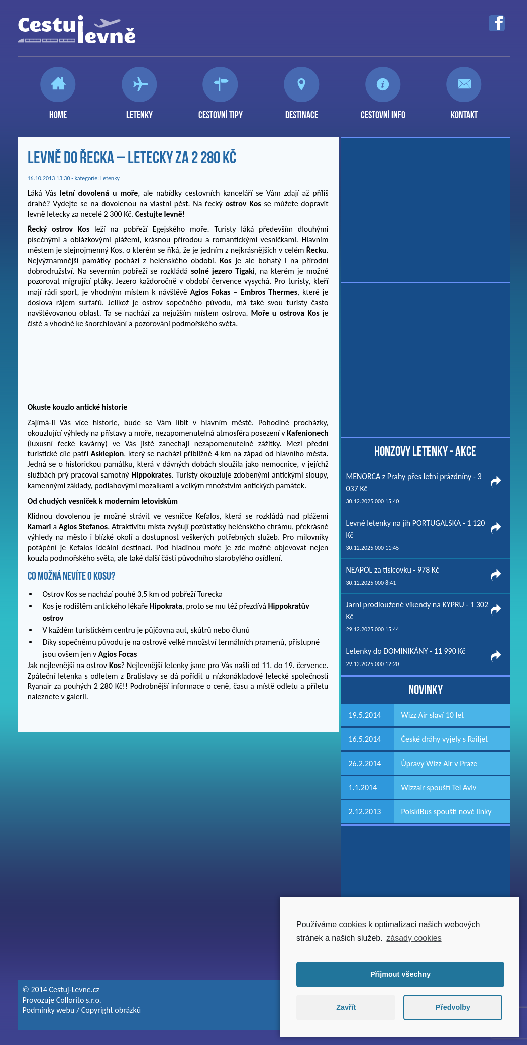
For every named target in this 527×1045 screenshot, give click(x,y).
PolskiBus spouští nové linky (446, 811)
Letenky (139, 110)
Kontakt (464, 110)
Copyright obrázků (111, 1010)
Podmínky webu (49, 1010)
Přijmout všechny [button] (400, 974)
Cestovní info (383, 110)
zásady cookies (413, 938)
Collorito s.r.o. (78, 1000)
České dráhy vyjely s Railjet (444, 739)
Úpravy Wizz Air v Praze (439, 763)
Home (58, 110)
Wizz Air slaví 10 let (432, 715)
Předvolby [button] (452, 1007)
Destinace (301, 110)
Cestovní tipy (220, 110)
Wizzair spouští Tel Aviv (439, 787)
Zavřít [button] (346, 1007)
